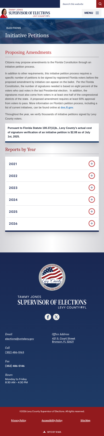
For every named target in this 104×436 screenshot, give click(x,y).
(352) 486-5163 (14, 352)
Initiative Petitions (27, 35)
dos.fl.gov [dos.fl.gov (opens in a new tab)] (67, 107)
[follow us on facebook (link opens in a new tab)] (48, 317)
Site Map (85, 420)
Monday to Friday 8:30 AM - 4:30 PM (16, 380)
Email (8, 334)
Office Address (60, 334)
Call (7, 348)
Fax (7, 361)
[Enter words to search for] (78, 4)
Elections (13, 28)
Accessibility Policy (52, 420)
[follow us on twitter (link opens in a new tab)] (56, 317)
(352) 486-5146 (15, 365)
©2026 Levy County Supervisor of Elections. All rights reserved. (52, 411)
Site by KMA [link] (52, 431)
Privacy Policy (18, 420)
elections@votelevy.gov (19, 338)
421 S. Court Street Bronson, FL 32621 (63, 340)
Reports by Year (20, 149)
